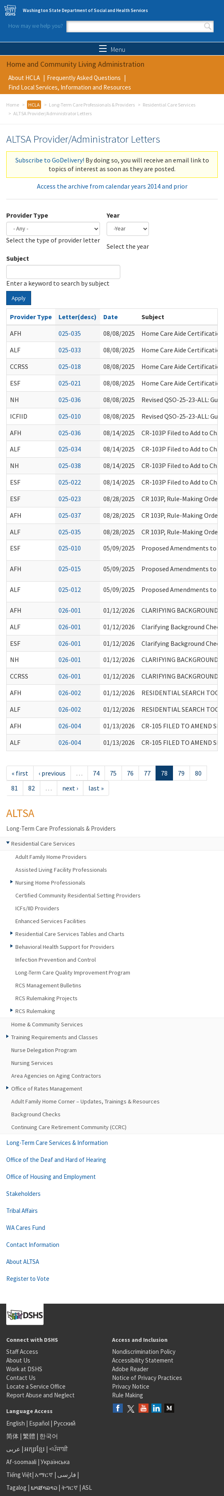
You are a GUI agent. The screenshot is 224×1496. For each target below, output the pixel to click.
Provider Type (27, 215)
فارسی (66, 1475)
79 (181, 773)
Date (110, 317)
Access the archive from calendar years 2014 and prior (112, 186)
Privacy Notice (130, 1386)
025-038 (69, 465)
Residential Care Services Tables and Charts (69, 934)
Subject (17, 258)
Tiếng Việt (19, 1475)
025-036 (69, 399)
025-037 (69, 515)
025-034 (69, 449)
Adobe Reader (130, 1369)
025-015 (69, 569)
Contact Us (21, 1378)
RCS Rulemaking (35, 1011)
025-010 (69, 416)
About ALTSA (22, 1262)
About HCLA (24, 78)
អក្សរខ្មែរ (34, 1449)
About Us (18, 1360)
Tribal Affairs (22, 1211)
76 (130, 773)
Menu (112, 49)
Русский (64, 1423)
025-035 (69, 333)
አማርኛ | (45, 1475)
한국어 (48, 1436)
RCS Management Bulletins (48, 985)
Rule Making (127, 1395)
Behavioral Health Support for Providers (64, 946)
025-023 (69, 499)
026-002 (69, 693)
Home (12, 105)
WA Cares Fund (25, 1228)
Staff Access (22, 1351)
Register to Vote (27, 1279)
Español (39, 1423)
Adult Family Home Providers (51, 857)
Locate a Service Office (36, 1386)
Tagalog (16, 1487)
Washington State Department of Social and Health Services (85, 10)
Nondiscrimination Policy (143, 1351)
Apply (19, 298)
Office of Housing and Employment (51, 1177)
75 (113, 773)
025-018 (69, 366)
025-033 (69, 350)
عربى (13, 1449)
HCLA (34, 105)
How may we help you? (35, 25)
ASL (87, 1487)
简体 (12, 1436)
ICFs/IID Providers (37, 908)
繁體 (30, 1436)
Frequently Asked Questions (84, 78)
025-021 (69, 383)
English (16, 1423)
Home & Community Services (47, 1024)
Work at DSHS (24, 1369)
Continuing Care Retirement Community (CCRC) (69, 1127)
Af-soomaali (21, 1462)
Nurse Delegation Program (44, 1050)
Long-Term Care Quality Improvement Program (72, 972)
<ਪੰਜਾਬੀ (58, 1449)
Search (208, 26)
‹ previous (52, 773)
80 (198, 773)
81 (14, 788)
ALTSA (20, 813)
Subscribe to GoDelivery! (49, 160)
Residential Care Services (169, 105)
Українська (55, 1462)
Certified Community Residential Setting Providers (78, 895)
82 (31, 788)
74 (96, 773)
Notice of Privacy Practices (147, 1378)
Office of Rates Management (46, 1088)
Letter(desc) (77, 317)
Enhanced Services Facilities (50, 921)
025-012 (69, 589)
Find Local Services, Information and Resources (69, 87)
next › (70, 788)
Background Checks (36, 1114)
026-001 (69, 610)
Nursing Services (32, 1063)
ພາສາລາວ (44, 1487)
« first (20, 773)
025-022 (69, 482)
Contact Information (32, 1245)
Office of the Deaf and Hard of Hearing (56, 1160)
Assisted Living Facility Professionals (61, 869)
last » (96, 788)
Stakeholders (23, 1194)
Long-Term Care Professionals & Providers (92, 105)
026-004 (69, 726)
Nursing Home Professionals (50, 882)
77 (147, 773)
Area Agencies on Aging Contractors (56, 1075)
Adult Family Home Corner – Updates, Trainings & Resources (85, 1101)
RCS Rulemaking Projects (46, 998)
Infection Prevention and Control (55, 959)
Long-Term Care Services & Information (57, 1143)
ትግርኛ (69, 1487)
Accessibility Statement (142, 1360)
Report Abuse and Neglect (40, 1395)
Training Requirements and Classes (54, 1037)
